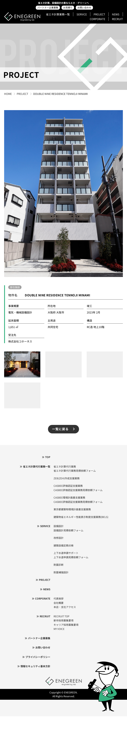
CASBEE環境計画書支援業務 (69, 497)
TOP (47, 457)
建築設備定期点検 (63, 545)
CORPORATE (97, 19)
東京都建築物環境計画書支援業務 (72, 509)
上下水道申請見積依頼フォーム (71, 557)
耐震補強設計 (61, 572)
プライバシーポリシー (37, 657)
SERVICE (82, 14)
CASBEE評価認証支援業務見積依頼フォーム (78, 490)
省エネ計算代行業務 (65, 466)
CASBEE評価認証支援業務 (68, 485)
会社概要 (59, 603)
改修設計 (59, 538)
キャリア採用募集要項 (66, 624)
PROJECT (99, 14)
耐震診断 (59, 564)
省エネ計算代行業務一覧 (36, 466)
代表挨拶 (59, 598)
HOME (8, 94)
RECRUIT (117, 19)
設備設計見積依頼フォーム (68, 530)
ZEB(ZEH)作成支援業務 (67, 478)
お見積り (67, 7)
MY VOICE (59, 629)
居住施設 (15, 287)
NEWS (115, 14)
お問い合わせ (84, 7)
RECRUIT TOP (61, 616)
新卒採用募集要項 (63, 620)
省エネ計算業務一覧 (58, 14)
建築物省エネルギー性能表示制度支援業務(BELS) (81, 517)
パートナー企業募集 (47, 7)
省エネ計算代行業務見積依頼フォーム (75, 470)
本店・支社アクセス (65, 607)
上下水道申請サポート (66, 553)
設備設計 (59, 526)
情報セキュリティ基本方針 (35, 666)
